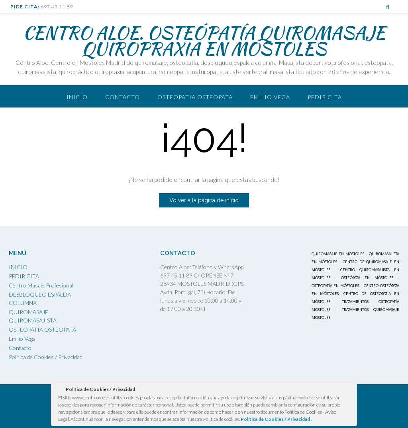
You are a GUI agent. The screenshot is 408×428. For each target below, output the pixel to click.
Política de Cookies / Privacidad (45, 357)
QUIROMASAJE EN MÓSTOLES (338, 254)
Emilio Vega (270, 97)
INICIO (18, 267)
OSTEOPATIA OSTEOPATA (195, 97)
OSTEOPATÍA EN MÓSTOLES (335, 285)
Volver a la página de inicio (204, 200)
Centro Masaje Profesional (41, 285)
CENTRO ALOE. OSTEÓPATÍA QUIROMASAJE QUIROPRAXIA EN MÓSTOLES (204, 41)
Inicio (77, 97)
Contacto (122, 97)
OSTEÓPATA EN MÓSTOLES (367, 278)
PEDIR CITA (325, 97)
